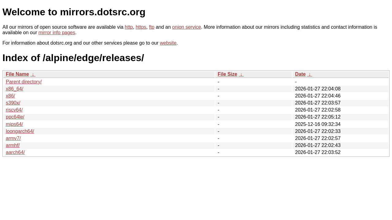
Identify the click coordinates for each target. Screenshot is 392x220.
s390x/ (13, 102)
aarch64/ (15, 152)
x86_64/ (14, 88)
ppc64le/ (15, 116)
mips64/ (14, 124)
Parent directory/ (24, 81)
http (129, 27)
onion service (186, 27)
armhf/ (13, 145)
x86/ (10, 95)
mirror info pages (56, 32)
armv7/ (13, 138)
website (168, 43)
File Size (227, 74)
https (141, 27)
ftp (151, 27)
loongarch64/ (20, 131)
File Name (17, 74)
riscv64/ (14, 109)
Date (300, 74)
